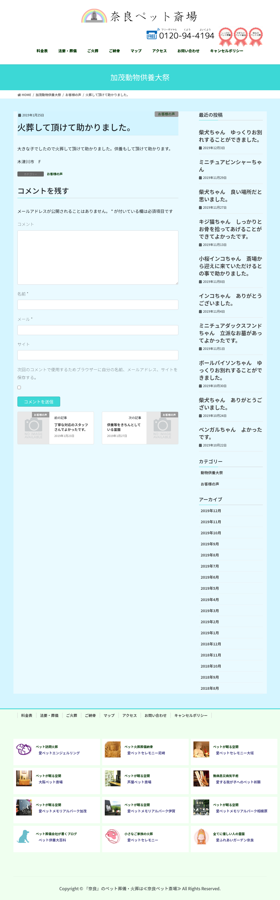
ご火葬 (71, 715)
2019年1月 (210, 632)
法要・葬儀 (49, 715)
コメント (25, 224)
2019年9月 (210, 543)
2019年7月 (210, 566)
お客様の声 (166, 113)
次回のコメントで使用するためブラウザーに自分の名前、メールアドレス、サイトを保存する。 (97, 373)
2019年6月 (210, 577)
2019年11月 (211, 521)
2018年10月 (211, 666)
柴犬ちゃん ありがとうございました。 (230, 403)
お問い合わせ (156, 715)
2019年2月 (210, 621)
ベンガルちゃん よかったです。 (230, 433)
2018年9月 (210, 677)
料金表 (26, 715)
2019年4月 (210, 599)
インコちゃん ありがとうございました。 (230, 299)
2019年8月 (210, 555)
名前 (23, 294)
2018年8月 (210, 688)
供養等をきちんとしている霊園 (124, 427)
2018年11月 (211, 655)
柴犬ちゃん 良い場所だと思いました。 (230, 195)
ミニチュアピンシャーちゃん (230, 165)
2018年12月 (211, 643)
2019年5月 (210, 588)
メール (25, 319)
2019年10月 (211, 532)
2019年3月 (210, 610)
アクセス (129, 715)
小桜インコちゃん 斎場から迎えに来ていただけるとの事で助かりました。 (230, 266)
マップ (109, 715)
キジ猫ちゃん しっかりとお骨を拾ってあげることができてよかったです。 (230, 229)
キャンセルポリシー (191, 715)
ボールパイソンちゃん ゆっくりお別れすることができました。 (230, 370)
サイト (23, 344)
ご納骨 (90, 715)
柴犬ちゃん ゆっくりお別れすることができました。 (230, 135)
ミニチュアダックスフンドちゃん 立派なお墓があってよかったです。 (230, 333)
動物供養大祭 (212, 472)
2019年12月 (211, 510)
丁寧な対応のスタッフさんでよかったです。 (71, 427)
